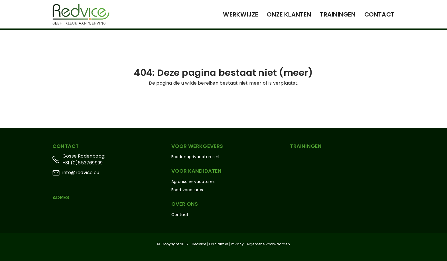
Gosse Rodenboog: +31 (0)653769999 (83, 159)
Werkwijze (240, 14)
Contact (379, 14)
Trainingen (338, 14)
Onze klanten (289, 14)
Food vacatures (187, 190)
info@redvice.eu (80, 172)
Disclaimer (218, 244)
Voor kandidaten (196, 170)
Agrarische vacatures (193, 181)
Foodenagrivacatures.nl (195, 157)
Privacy (237, 244)
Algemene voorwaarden (268, 244)
